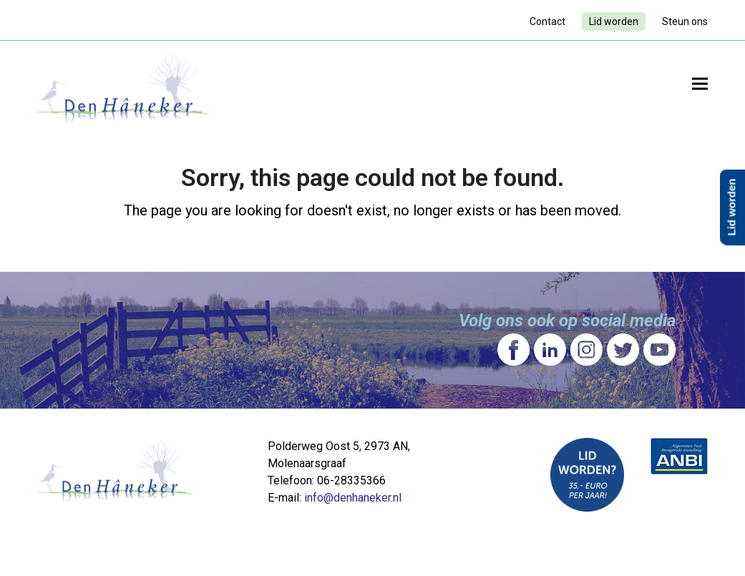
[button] (700, 83)
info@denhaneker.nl (352, 497)
